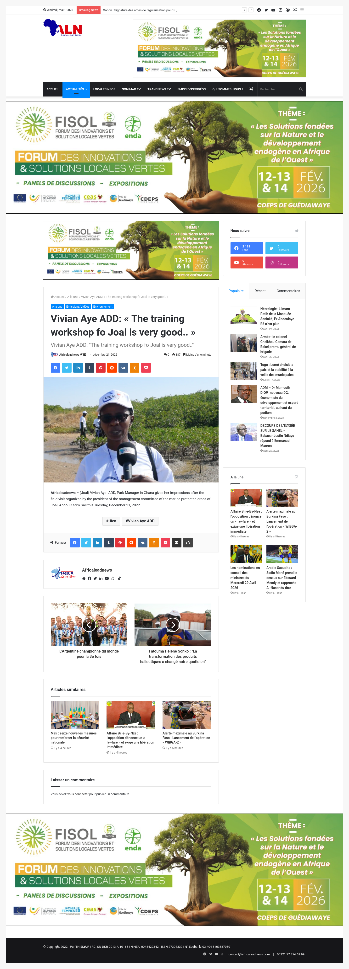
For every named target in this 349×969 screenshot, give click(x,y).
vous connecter (78, 794)
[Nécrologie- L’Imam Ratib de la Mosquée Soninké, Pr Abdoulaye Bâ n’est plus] (244, 315)
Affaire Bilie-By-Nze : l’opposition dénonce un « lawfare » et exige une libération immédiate (246, 521)
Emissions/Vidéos (191, 89)
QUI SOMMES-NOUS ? (227, 89)
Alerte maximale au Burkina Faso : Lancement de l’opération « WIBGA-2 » (186, 737)
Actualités (75, 89)
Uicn (112, 521)
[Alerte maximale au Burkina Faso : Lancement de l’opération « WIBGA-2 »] (187, 715)
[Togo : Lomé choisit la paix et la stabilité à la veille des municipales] (244, 371)
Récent (260, 291)
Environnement (103, 306)
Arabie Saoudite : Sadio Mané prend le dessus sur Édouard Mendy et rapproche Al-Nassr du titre (281, 578)
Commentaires (288, 291)
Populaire (236, 291)
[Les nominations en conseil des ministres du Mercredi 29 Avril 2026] (246, 554)
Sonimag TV (131, 89)
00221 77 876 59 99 (290, 954)
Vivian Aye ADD (141, 521)
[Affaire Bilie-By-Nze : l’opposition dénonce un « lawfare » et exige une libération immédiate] (131, 715)
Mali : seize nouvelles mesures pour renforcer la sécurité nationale (74, 737)
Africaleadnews (69, 354)
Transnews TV (159, 89)
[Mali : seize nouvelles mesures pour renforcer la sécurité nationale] (75, 715)
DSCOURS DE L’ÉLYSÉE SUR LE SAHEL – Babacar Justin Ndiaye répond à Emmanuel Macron (277, 436)
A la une (72, 297)
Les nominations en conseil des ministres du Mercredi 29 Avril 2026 (245, 578)
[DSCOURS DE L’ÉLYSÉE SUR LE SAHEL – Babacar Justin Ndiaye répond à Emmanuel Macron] (244, 432)
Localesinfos (104, 89)
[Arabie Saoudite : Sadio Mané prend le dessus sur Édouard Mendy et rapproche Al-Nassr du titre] (282, 554)
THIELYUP (82, 946)
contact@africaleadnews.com (249, 954)
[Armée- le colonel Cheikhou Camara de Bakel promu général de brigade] (244, 343)
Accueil (53, 89)
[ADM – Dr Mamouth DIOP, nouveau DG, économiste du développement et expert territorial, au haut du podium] (244, 394)
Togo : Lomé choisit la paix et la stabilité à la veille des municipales (277, 370)
